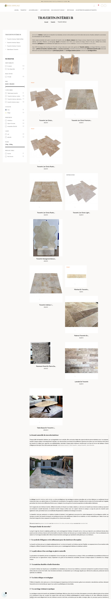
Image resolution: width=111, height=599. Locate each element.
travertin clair (79, 43)
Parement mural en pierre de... (42, 215)
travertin (36, 34)
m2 (14, 134)
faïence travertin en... (96, 184)
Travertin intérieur (13, 35)
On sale (14, 76)
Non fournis (14, 156)
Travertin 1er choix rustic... (96, 111)
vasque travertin (82, 238)
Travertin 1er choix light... (69, 147)
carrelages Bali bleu (95, 47)
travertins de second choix (77, 48)
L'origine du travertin (34, 588)
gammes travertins (44, 316)
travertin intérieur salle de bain (44, 292)
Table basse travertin (12, 49)
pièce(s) (14, 137)
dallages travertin (66, 43)
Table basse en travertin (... (96, 221)
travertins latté (83, 316)
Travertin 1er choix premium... (69, 111)
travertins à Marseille (52, 554)
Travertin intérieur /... (42, 184)
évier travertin (73, 238)
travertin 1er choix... (42, 111)
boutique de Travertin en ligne (54, 47)
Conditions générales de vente (37, 579)
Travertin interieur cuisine (14, 46)
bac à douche (90, 238)
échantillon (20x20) (14, 126)
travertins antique (69, 316)
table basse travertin (63, 238)
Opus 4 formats (14, 123)
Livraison (31, 585)
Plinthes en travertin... (69, 178)
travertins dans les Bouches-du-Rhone (69, 554)
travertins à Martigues (89, 554)
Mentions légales (33, 582)
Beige (14, 112)
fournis (14, 153)
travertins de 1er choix (59, 316)
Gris (14, 109)
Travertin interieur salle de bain (15, 39)
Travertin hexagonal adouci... (96, 147)
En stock (14, 66)
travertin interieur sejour (13, 42)
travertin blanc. (92, 43)
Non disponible (14, 69)
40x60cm (14, 120)
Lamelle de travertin (69, 221)
